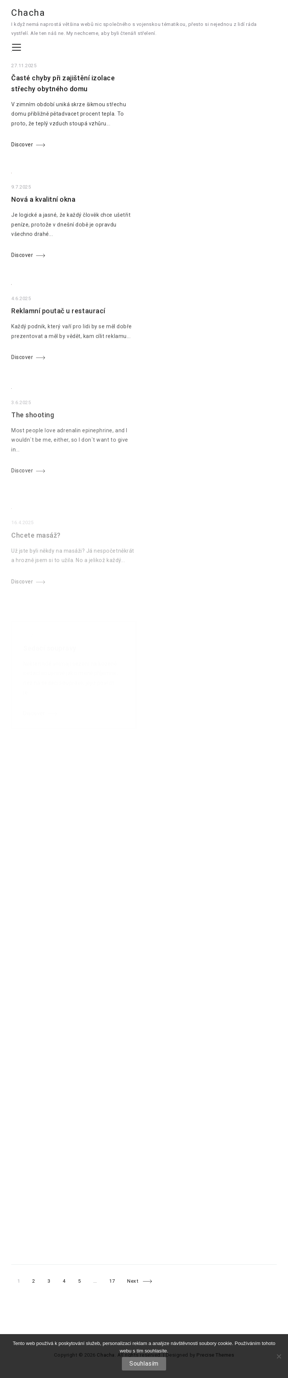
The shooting (32, 435)
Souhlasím (144, 1363)
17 (112, 1281)
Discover (22, 148)
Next (132, 1281)
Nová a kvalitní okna (43, 207)
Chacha (28, 13)
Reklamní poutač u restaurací (58, 324)
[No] (278, 1356)
